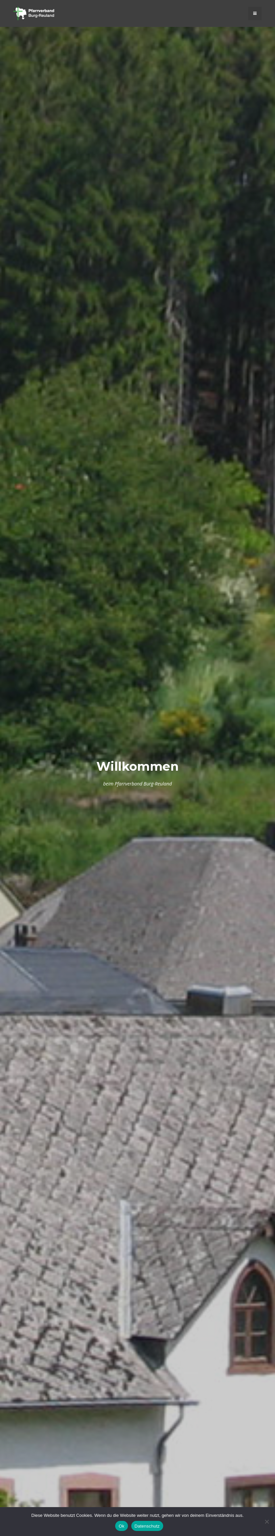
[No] (266, 1521)
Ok (121, 1526)
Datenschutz (147, 1526)
